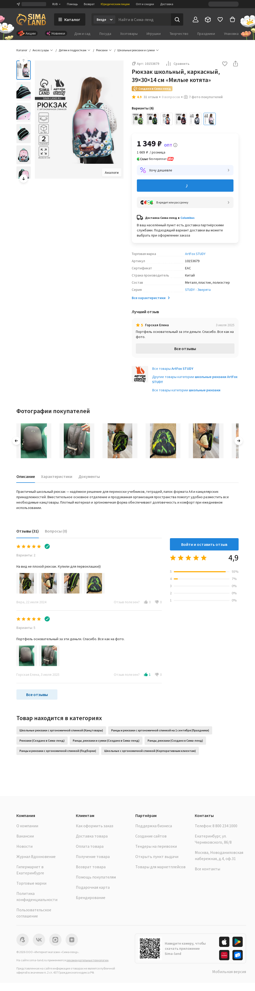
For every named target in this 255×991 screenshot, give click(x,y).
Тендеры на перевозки (156, 846)
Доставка (166, 4)
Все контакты (207, 868)
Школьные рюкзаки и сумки (136, 50)
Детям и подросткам (72, 50)
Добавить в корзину (185, 185)
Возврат (89, 4)
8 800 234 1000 (224, 825)
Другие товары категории (195, 379)
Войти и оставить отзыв (204, 544)
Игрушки (154, 33)
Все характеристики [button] (151, 297)
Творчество (179, 33)
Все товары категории (186, 390)
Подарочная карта (93, 887)
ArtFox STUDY (195, 253)
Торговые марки (31, 883)
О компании (27, 825)
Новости (24, 846)
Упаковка (231, 33)
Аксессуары (41, 50)
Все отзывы (185, 348)
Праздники (206, 33)
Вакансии (25, 836)
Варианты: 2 (25, 555)
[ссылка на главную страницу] (31, 19)
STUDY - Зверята (198, 289)
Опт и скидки (145, 4)
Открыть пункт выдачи (156, 856)
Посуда (105, 33)
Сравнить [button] (177, 63)
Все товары (172, 368)
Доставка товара (92, 836)
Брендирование (90, 897)
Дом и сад (82, 33)
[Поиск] (177, 19)
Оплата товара (90, 846)
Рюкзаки (102, 50)
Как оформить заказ (94, 825)
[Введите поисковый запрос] (143, 19)
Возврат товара (91, 866)
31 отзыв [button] (151, 97)
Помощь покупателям (96, 877)
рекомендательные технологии (87, 960)
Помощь (72, 4)
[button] (224, 64)
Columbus (187, 218)
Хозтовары (129, 33)
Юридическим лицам (115, 4)
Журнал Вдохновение (36, 856)
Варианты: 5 (25, 627)
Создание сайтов (151, 836)
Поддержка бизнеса (153, 825)
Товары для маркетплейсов (160, 866)
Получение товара (93, 856)
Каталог (21, 50)
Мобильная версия (229, 971)
